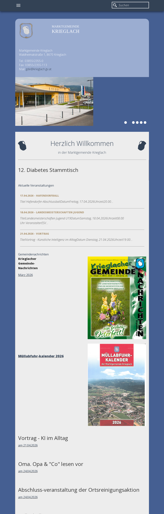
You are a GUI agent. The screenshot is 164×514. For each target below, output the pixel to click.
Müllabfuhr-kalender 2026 (41, 356)
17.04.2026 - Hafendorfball (39, 195)
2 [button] (130, 123)
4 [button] (138, 123)
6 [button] (145, 123)
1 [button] (126, 123)
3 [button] (134, 123)
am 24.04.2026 (28, 471)
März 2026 (25, 275)
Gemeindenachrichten (33, 254)
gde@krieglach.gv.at (38, 69)
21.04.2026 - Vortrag (34, 233)
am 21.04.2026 (28, 445)
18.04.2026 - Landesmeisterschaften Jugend (52, 212)
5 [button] (142, 123)
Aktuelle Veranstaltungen (36, 185)
